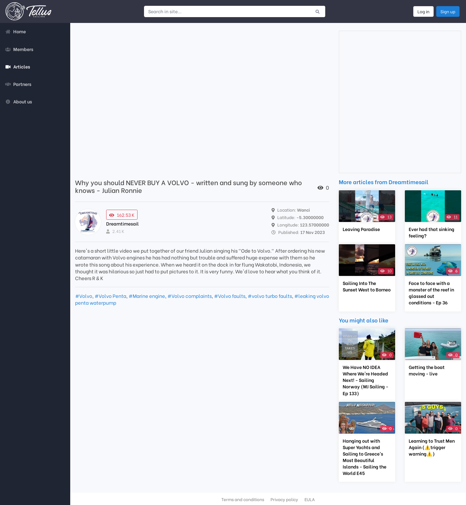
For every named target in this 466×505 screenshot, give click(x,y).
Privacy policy (284, 499)
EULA (310, 499)
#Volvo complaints (189, 295)
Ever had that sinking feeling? (431, 232)
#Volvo (83, 295)
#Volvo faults (229, 295)
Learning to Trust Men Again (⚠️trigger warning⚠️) (432, 447)
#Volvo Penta (110, 295)
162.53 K (122, 214)
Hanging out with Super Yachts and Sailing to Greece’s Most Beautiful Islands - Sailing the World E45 (364, 457)
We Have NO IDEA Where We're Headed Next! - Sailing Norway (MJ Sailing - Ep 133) (365, 380)
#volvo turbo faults (270, 295)
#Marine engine (146, 295)
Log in (423, 11)
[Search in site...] (227, 11)
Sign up (447, 11)
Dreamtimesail (122, 223)
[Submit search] (317, 11)
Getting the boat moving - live (427, 370)
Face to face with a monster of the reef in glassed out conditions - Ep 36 (431, 293)
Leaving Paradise (361, 229)
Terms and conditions (242, 499)
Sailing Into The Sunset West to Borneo (367, 286)
